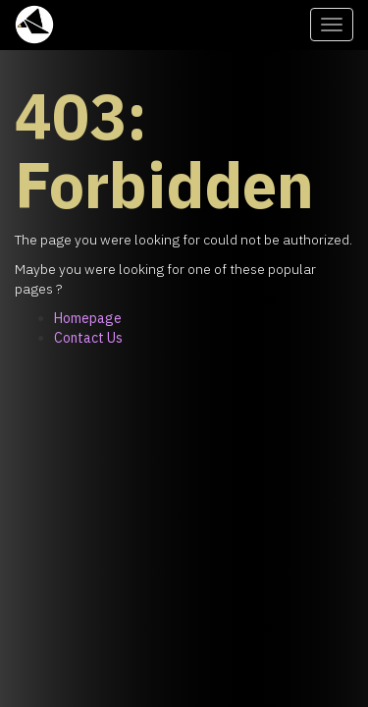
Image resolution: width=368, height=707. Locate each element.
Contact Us (88, 338)
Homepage (88, 318)
